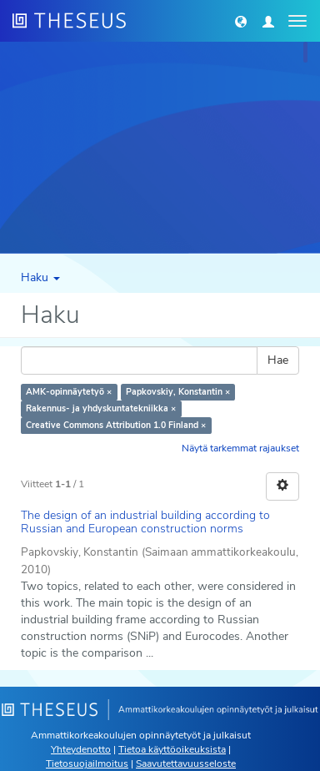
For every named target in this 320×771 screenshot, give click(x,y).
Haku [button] (40, 277)
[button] (241, 21)
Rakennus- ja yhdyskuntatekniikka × (101, 408)
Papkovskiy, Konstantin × (178, 392)
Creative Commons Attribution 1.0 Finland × (116, 425)
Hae (278, 360)
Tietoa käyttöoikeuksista (172, 749)
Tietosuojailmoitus (87, 763)
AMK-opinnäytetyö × (69, 392)
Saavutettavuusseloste (186, 763)
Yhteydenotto (81, 749)
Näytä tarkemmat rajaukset (240, 448)
